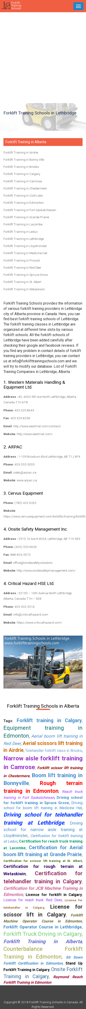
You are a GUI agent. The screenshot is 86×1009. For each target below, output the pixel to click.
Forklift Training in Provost (21, 260)
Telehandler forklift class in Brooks (53, 750)
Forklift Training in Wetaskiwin (24, 289)
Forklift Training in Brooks (21, 167)
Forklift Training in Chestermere (25, 188)
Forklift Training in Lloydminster (25, 246)
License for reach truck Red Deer (32, 900)
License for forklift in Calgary (54, 895)
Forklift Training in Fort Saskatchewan (29, 210)
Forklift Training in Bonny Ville (23, 159)
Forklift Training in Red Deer (22, 267)
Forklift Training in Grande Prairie (26, 217)
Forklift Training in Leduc (20, 231)
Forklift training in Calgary (49, 720)
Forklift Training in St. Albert (22, 282)
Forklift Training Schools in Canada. (54, 1002)
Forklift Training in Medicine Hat (25, 253)
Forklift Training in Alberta (42, 941)
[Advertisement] (43, 58)
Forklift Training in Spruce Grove (25, 274)
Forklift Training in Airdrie (20, 152)
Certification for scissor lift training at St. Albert (42, 861)
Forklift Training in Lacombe (22, 224)
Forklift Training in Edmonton (23, 202)
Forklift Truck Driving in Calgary (42, 934)
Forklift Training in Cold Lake (23, 195)
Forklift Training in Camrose (22, 181)
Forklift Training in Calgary (21, 174)
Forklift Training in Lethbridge (23, 239)
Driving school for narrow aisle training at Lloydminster (43, 829)
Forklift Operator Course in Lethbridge (42, 927)
